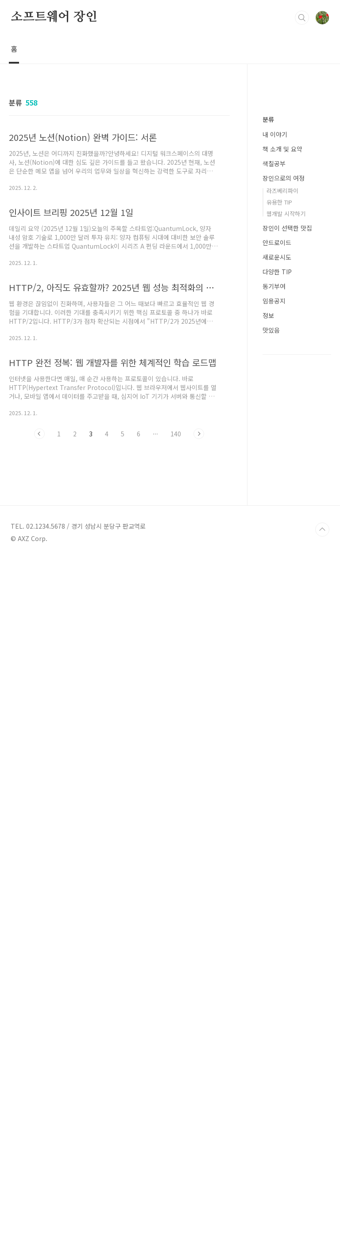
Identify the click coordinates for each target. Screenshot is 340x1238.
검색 (302, 17)
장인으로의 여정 (284, 443)
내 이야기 (275, 399)
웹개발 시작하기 (286, 478)
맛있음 (271, 595)
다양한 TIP (277, 536)
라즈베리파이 (282, 455)
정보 (268, 580)
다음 (198, 433)
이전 (39, 433)
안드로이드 (277, 507)
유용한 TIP (279, 467)
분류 (268, 384)
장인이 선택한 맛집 (287, 492)
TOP (322, 1208)
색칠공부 (274, 428)
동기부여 (274, 551)
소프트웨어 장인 (54, 17)
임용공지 (274, 565)
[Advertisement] (119, 527)
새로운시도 (277, 522)
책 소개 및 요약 (282, 413)
